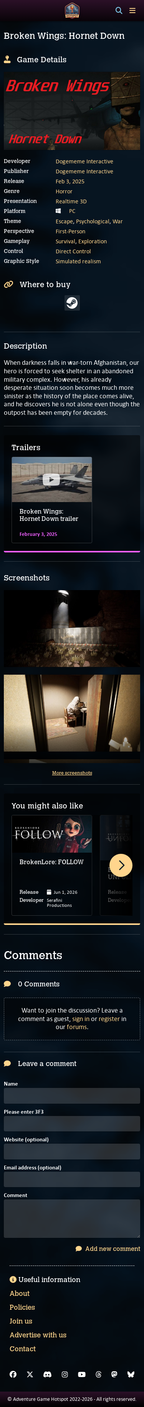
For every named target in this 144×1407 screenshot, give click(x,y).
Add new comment (108, 1249)
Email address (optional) (32, 1168)
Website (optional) (26, 1140)
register (109, 1019)
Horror (64, 191)
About (20, 1293)
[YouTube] (82, 1374)
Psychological (92, 221)
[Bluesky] (130, 1374)
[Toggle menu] (132, 10)
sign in (80, 1019)
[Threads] (99, 1374)
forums (77, 1027)
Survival (65, 241)
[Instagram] (65, 1374)
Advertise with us (38, 1335)
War (118, 221)
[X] (29, 1374)
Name (11, 1084)
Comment (15, 1195)
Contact (23, 1349)
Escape (64, 221)
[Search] (119, 10)
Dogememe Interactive (84, 161)
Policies (22, 1307)
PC (72, 211)
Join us (21, 1321)
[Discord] (47, 1374)
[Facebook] (13, 1374)
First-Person (70, 231)
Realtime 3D (71, 201)
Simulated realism (78, 261)
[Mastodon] (114, 1374)
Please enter (24, 1112)
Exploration (92, 241)
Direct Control (73, 251)
